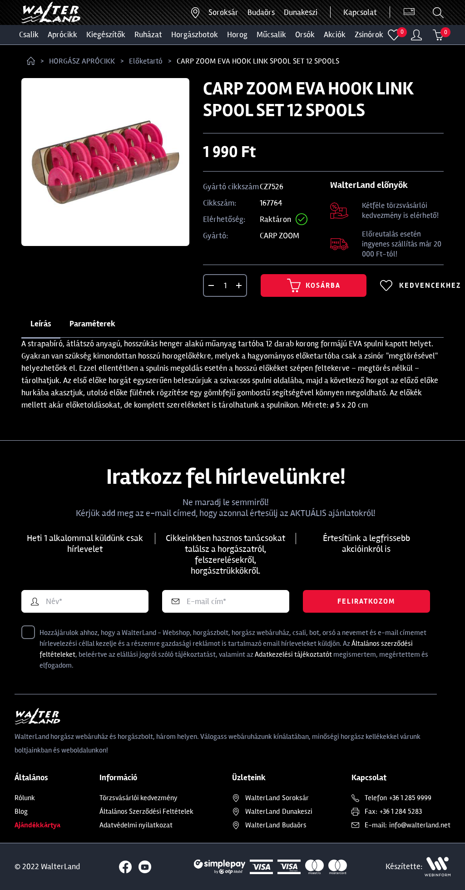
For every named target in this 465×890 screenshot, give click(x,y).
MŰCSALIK (271, 34)
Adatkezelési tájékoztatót (293, 654)
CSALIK (29, 34)
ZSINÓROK (369, 34)
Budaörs (261, 12)
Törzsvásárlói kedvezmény (138, 797)
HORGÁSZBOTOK (194, 34)
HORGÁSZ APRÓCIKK (82, 61)
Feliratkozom (366, 601)
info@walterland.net (419, 825)
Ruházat (148, 34)
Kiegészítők (105, 34)
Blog (21, 811)
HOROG (237, 34)
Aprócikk (62, 34)
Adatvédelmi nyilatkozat (136, 825)
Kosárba (314, 285)
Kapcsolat (360, 12)
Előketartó (146, 61)
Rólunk (25, 797)
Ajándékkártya (37, 825)
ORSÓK (305, 34)
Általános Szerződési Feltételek (146, 811)
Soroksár (223, 12)
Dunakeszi (300, 12)
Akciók (335, 34)
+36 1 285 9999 (410, 797)
